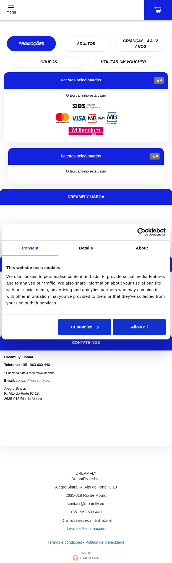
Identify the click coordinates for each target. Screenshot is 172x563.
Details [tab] (86, 248)
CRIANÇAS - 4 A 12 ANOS (140, 44)
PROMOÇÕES (31, 43)
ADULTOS (86, 43)
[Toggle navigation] (11, 10)
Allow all (139, 326)
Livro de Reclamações (86, 528)
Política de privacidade (104, 542)
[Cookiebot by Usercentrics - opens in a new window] (141, 232)
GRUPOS (48, 62)
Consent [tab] (30, 248)
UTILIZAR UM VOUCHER (123, 62)
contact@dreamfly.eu (33, 380)
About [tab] (142, 248)
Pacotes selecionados (81, 80)
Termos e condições (65, 542)
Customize (85, 326)
